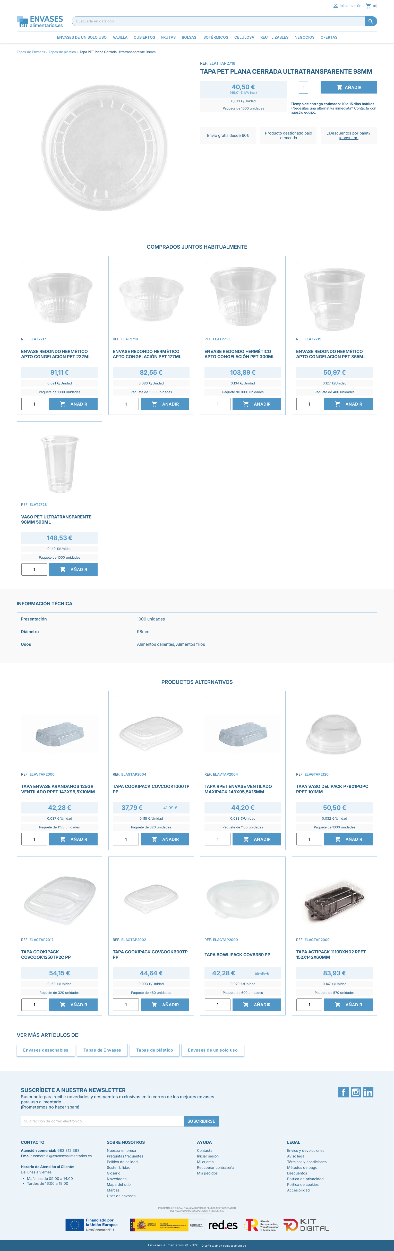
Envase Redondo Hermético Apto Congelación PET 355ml (331, 354)
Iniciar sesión (346, 6)
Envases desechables (45, 1050)
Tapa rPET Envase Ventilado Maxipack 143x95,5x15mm (238, 789)
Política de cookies (303, 1184)
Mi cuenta (205, 1162)
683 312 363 (68, 1150)
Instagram (356, 1092)
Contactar (205, 1150)
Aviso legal (296, 1156)
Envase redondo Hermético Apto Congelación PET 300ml (239, 354)
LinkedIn (368, 1092)
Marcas (113, 1190)
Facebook (343, 1092)
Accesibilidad (298, 1190)
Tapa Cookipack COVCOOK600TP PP (150, 954)
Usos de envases (121, 1196)
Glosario (113, 1173)
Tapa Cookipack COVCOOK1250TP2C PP (46, 954)
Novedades (116, 1179)
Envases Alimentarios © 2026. (174, 1245)
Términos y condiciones (307, 1162)
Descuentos (297, 1173)
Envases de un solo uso (213, 1050)
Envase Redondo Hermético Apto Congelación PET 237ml (56, 354)
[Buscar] (224, 21)
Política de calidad (122, 1162)
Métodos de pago (302, 1167)
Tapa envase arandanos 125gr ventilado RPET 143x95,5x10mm (58, 789)
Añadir (349, 87)
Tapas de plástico (154, 1050)
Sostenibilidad (119, 1167)
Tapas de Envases (102, 1050)
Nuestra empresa (121, 1150)
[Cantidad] (303, 87)
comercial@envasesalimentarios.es (62, 1156)
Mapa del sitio (119, 1184)
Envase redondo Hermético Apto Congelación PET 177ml (147, 354)
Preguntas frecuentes (125, 1156)
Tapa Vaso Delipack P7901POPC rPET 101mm (332, 789)
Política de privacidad (305, 1179)
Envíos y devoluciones (305, 1150)
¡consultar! (348, 137)
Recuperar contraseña (215, 1167)
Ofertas (329, 37)
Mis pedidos (207, 1173)
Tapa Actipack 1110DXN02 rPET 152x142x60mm (331, 954)
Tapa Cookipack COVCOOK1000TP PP (151, 789)
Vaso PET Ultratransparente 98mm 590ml (56, 519)
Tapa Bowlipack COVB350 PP (237, 954)
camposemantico (234, 1245)
